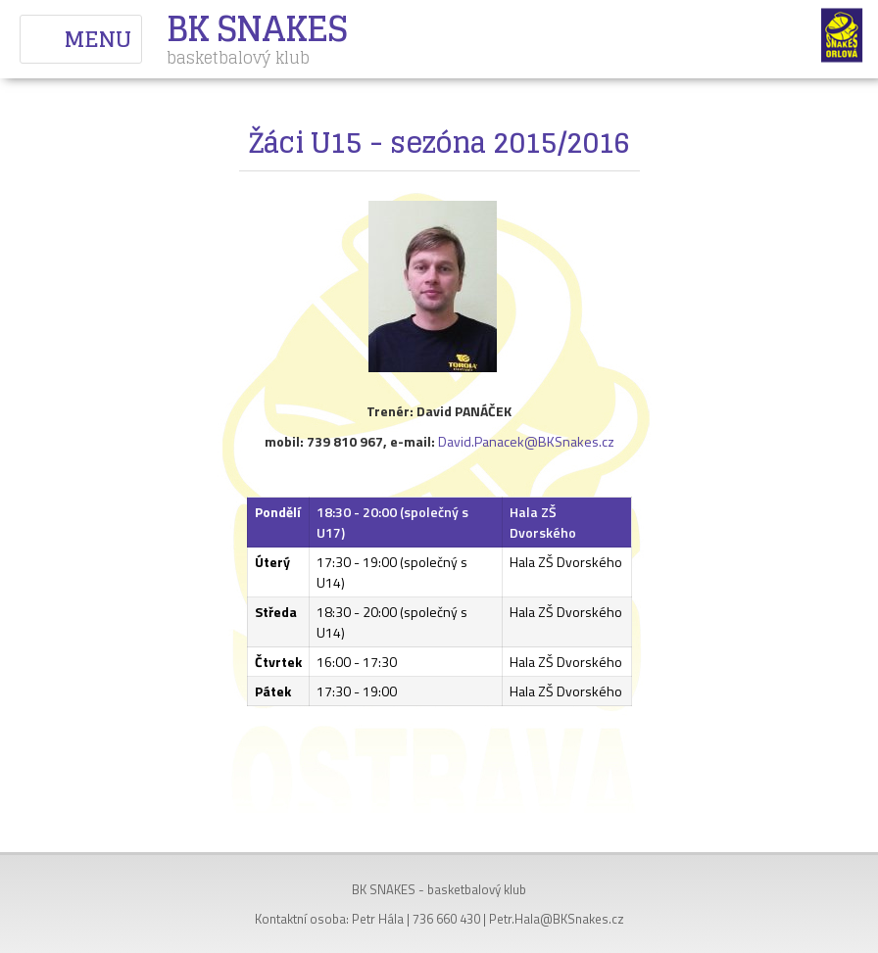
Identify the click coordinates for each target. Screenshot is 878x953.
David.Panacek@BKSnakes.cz (526, 441)
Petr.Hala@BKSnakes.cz (556, 919)
